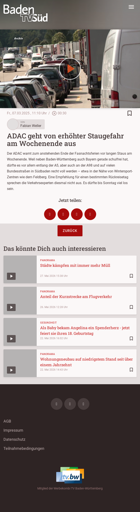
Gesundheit (48, 322)
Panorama (47, 260)
